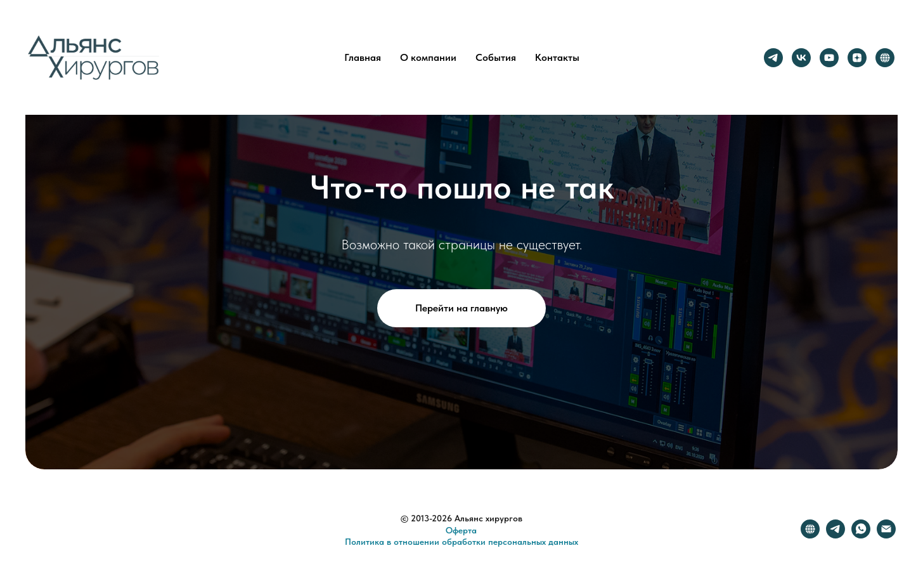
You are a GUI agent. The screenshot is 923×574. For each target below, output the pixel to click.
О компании (428, 57)
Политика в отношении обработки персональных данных (461, 542)
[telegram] (773, 57)
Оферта (461, 530)
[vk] (801, 57)
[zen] (857, 57)
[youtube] (829, 57)
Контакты (557, 57)
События (495, 57)
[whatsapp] (860, 535)
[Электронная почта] (886, 535)
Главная (362, 57)
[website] (884, 57)
